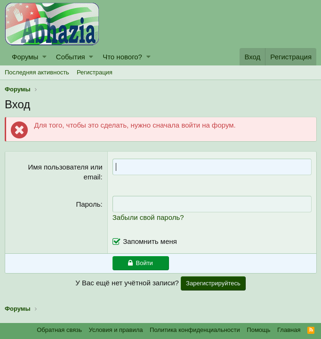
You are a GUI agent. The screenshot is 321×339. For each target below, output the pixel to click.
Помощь (258, 329)
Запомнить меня (150, 241)
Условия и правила (116, 329)
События (70, 57)
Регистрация (94, 72)
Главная (288, 329)
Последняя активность (37, 72)
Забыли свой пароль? (148, 217)
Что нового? (122, 57)
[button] (44, 56)
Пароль (88, 204)
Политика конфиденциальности (195, 329)
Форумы (25, 57)
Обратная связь (59, 329)
